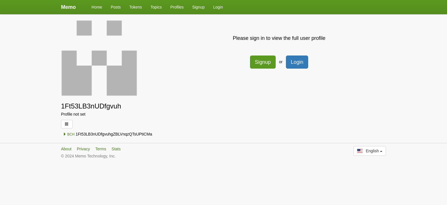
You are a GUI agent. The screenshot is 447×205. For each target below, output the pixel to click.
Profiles (177, 7)
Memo (68, 7)
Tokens (135, 7)
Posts (116, 7)
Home (97, 7)
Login (218, 7)
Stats (116, 149)
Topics (156, 7)
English (369, 151)
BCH (69, 134)
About (66, 149)
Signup (198, 7)
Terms (100, 149)
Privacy (83, 149)
